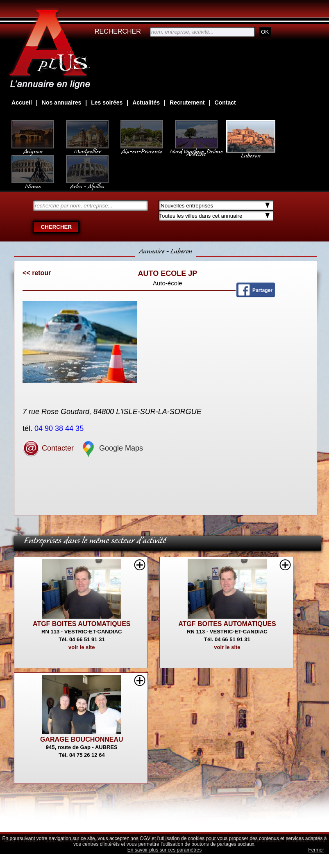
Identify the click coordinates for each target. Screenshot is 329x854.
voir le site (81, 647)
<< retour (37, 272)
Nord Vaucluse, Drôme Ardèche (196, 148)
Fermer (316, 850)
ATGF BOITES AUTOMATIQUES (82, 623)
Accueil (21, 102)
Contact (225, 102)
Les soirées (107, 102)
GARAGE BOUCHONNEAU (81, 739)
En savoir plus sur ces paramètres (164, 850)
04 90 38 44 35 (60, 428)
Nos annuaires (61, 102)
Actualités (146, 102)
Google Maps (111, 448)
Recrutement (187, 102)
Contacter (48, 448)
